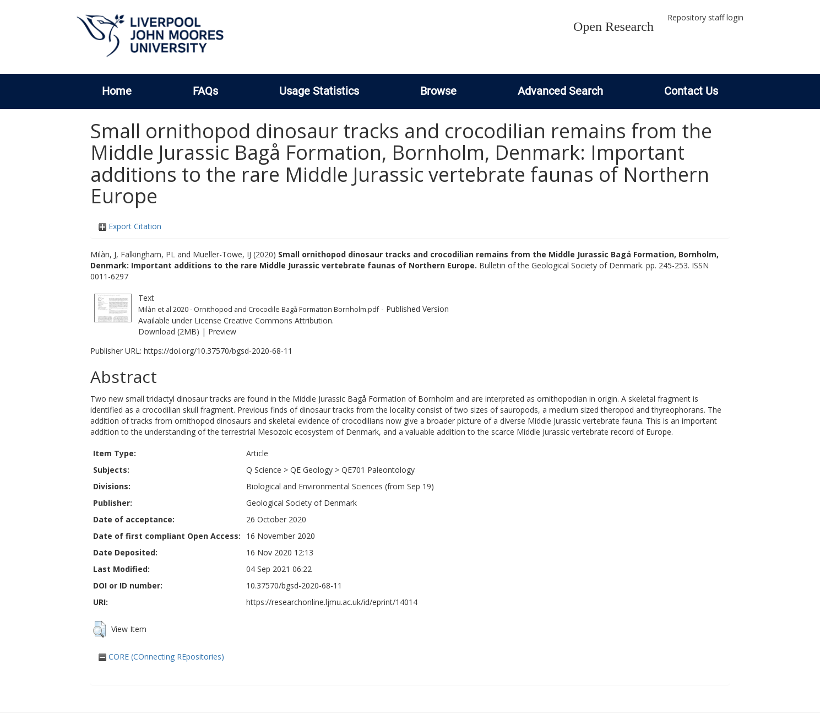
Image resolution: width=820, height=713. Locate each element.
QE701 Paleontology (378, 469)
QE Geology (311, 469)
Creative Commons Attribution (278, 320)
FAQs (205, 91)
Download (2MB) (168, 331)
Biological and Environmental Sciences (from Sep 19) (340, 486)
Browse (438, 91)
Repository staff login (705, 17)
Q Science (263, 469)
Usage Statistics (319, 91)
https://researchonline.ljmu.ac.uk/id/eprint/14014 (331, 602)
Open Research (613, 26)
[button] (99, 629)
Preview (222, 331)
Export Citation (130, 226)
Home (117, 91)
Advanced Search (560, 91)
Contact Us (691, 91)
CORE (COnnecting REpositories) (161, 656)
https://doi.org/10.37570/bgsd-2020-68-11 (218, 350)
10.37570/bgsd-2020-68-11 (294, 585)
